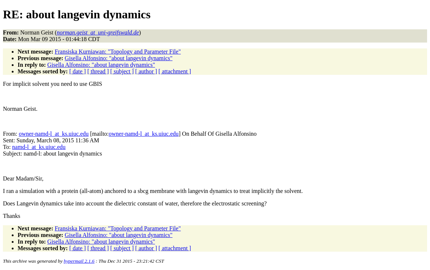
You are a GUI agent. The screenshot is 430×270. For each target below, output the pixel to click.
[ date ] (77, 71)
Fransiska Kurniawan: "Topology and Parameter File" (118, 51)
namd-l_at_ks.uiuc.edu (39, 147)
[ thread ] (98, 71)
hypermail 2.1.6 (79, 261)
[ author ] (146, 71)
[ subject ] (122, 71)
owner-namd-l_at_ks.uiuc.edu (54, 134)
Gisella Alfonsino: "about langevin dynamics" (119, 58)
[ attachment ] (174, 71)
